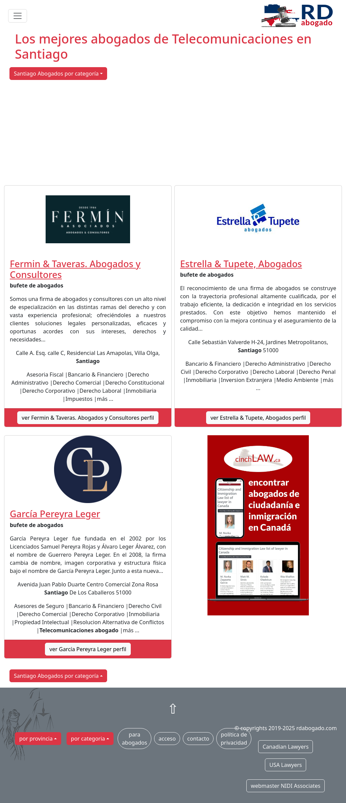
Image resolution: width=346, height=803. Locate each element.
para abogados (134, 738)
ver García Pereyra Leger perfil (87, 649)
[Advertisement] (173, 132)
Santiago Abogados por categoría (56, 73)
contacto (198, 738)
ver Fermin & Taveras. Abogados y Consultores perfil (88, 417)
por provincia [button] (36, 738)
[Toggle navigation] (17, 16)
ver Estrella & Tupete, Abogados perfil (258, 417)
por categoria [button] (88, 738)
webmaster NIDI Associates (285, 786)
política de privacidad (234, 738)
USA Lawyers (285, 765)
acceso (167, 738)
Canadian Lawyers (285, 746)
